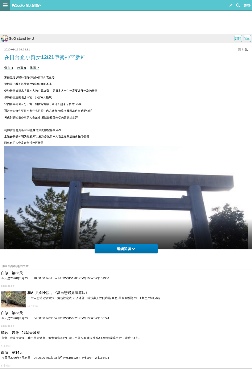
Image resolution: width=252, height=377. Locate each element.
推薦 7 (34, 68)
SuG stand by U (17, 38)
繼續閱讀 (126, 248)
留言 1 (8, 68)
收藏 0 (21, 68)
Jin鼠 (244, 49)
